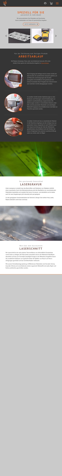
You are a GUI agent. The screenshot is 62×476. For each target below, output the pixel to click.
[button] (6, 36)
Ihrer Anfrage (45, 63)
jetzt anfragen (32, 24)
